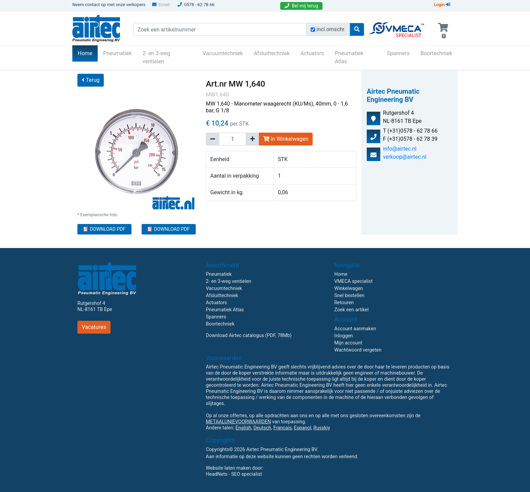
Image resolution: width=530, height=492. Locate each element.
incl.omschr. (331, 29)
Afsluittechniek (272, 53)
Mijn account (348, 343)
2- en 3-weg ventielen (156, 57)
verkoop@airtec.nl (405, 157)
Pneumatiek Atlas (349, 57)
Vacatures (94, 327)
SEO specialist (246, 474)
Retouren (344, 303)
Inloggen (343, 336)
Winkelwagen (348, 288)
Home (88, 53)
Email (161, 4)
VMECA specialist (353, 281)
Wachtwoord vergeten (357, 350)
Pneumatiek (117, 53)
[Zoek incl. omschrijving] (313, 29)
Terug (90, 80)
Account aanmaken (355, 329)
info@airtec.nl (399, 149)
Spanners (398, 53)
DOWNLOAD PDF (104, 229)
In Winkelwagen (285, 139)
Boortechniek (436, 53)
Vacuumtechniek (223, 53)
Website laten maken (228, 468)
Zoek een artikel (351, 310)
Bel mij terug (301, 5)
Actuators (312, 53)
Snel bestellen (349, 295)
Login (442, 4)
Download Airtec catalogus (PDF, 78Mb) (249, 335)
